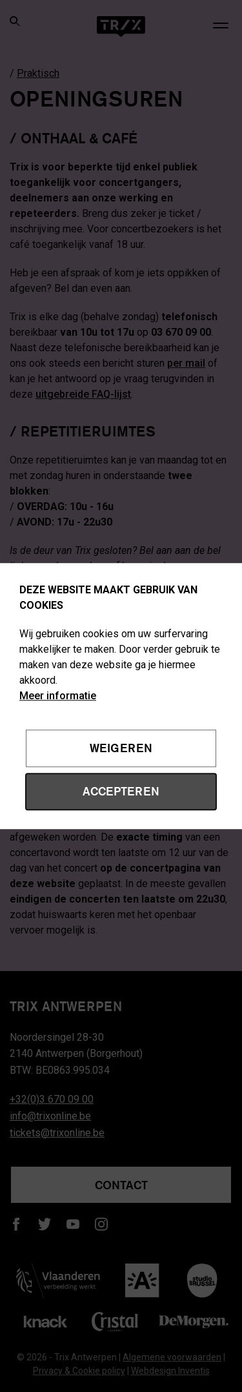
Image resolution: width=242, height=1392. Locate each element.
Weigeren (121, 748)
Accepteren (121, 791)
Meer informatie (57, 696)
